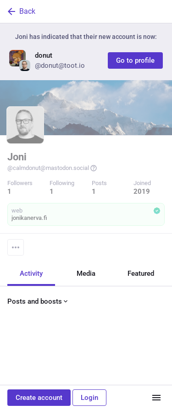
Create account (39, 398)
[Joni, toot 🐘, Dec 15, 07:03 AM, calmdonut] (86, 348)
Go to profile (135, 60)
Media (86, 273)
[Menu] (15, 247)
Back (20, 11)
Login (89, 398)
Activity (31, 273)
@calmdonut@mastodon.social (52, 168)
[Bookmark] (122, 369)
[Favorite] (90, 369)
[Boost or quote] (53, 369)
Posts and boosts (38, 301)
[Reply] (16, 369)
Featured (141, 273)
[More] (159, 369)
